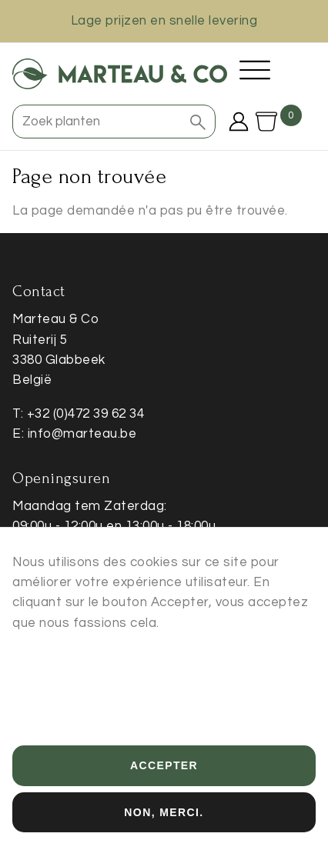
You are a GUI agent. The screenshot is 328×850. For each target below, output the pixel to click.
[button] (198, 121)
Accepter (164, 780)
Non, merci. (163, 826)
